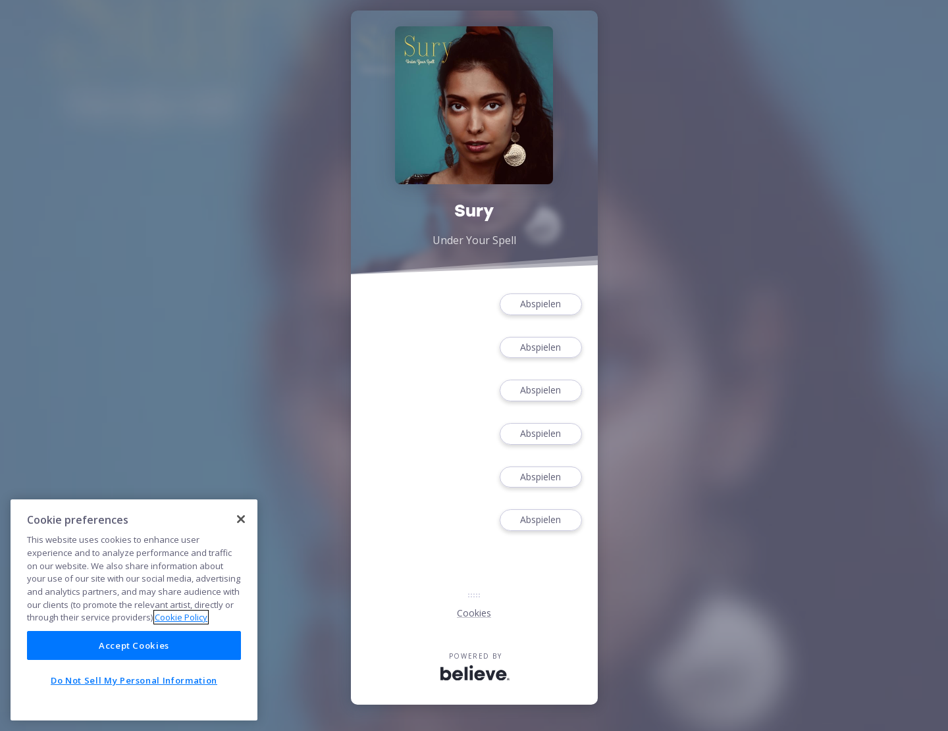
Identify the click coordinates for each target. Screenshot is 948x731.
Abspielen (540, 304)
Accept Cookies (134, 645)
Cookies (474, 613)
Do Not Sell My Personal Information (134, 680)
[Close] (240, 519)
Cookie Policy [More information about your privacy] (181, 617)
